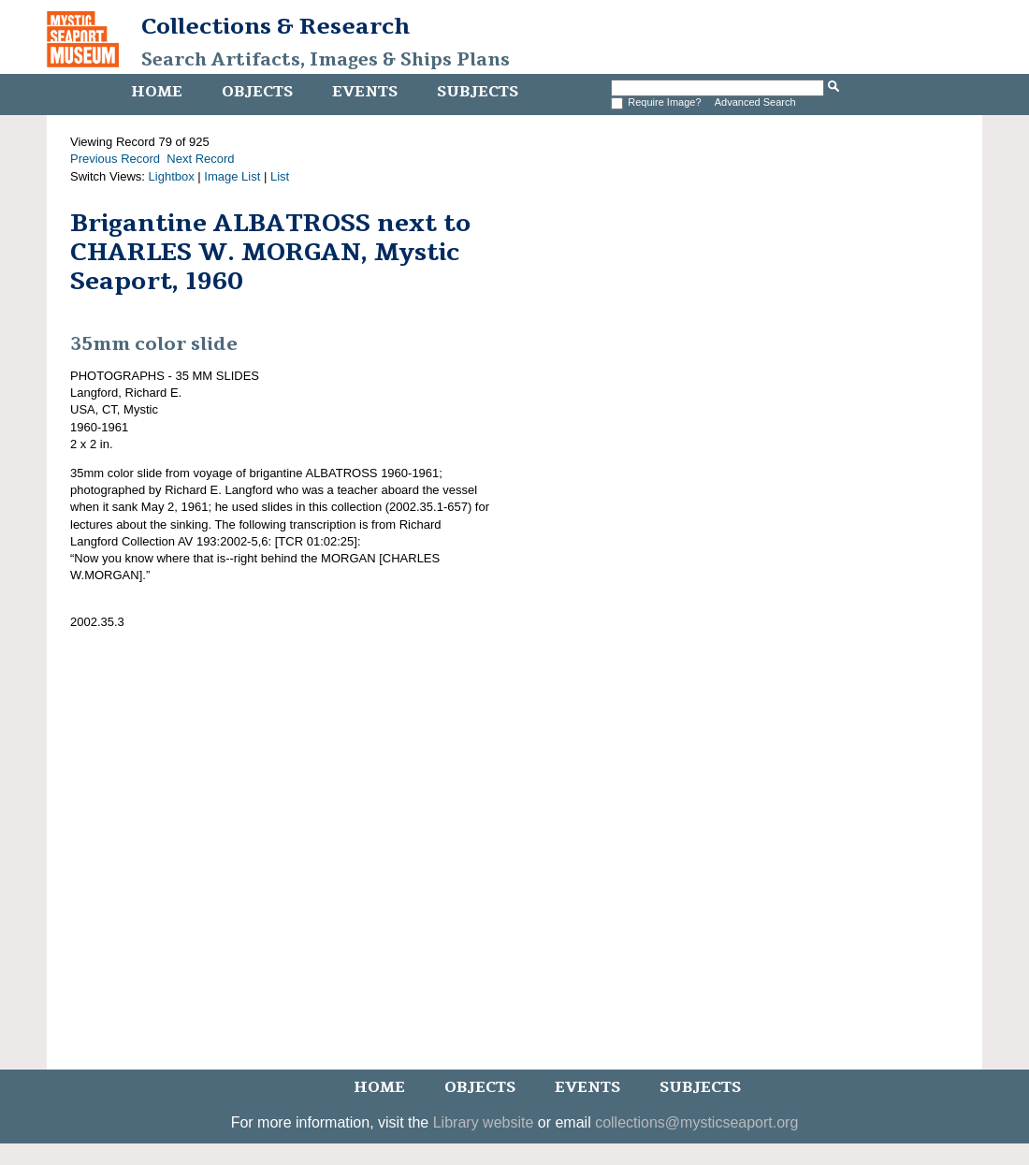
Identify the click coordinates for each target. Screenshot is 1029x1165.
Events (365, 91)
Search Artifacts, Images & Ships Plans (325, 60)
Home (156, 91)
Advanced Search (755, 102)
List (279, 176)
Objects (257, 91)
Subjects (477, 91)
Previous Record (115, 159)
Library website (483, 1122)
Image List (232, 176)
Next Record (200, 159)
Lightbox (172, 176)
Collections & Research (275, 26)
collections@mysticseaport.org (696, 1122)
